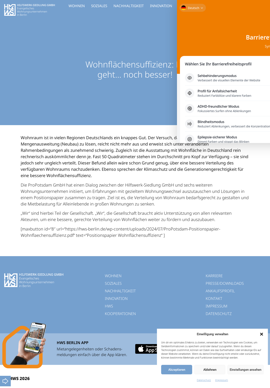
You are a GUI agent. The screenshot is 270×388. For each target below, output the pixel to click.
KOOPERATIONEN (207, 6)
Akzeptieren (176, 370)
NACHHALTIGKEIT (128, 6)
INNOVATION (161, 6)
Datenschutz (204, 380)
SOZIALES (99, 6)
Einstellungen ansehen (245, 370)
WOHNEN (77, 6)
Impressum (221, 380)
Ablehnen (209, 370)
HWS (182, 6)
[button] (261, 334)
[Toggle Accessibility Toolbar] (260, 26)
